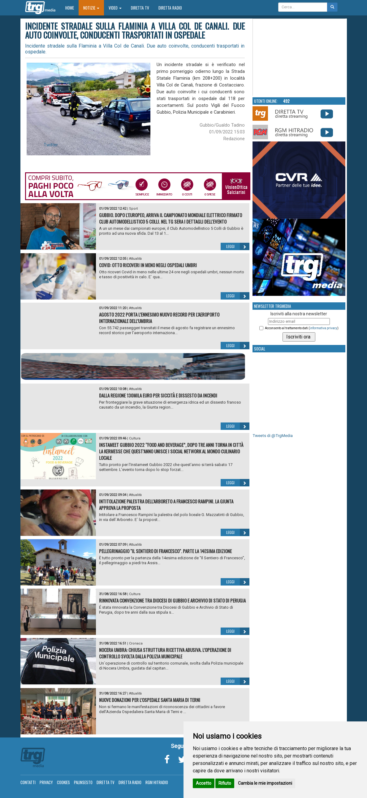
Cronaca (136, 643)
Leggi (237, 246)
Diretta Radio (170, 8)
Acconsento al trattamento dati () (302, 328)
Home (72, 7)
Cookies (63, 782)
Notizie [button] (91, 8)
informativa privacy (323, 328)
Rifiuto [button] (224, 783)
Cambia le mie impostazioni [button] (265, 783)
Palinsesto (83, 782)
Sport (133, 209)
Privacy (46, 782)
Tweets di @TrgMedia (273, 435)
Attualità (135, 259)
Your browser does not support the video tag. (299, 57)
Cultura (134, 438)
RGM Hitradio (156, 782)
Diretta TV (140, 8)
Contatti (28, 782)
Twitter (51, 145)
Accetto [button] (203, 783)
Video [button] (115, 8)
